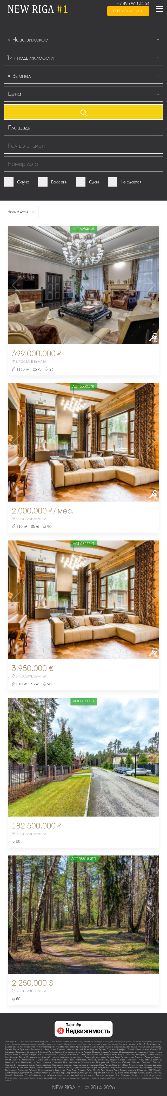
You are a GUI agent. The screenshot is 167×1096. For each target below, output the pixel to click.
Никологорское (12, 1062)
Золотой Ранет (47, 1052)
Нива (141, 1060)
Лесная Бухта (113, 1057)
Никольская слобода (31, 1062)
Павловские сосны (25, 1065)
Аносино (60, 1047)
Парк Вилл (117, 1065)
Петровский (29, 1067)
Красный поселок (50, 1057)
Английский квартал (46, 1047)
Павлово (157, 1062)
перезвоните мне (128, 12)
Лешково (139, 1057)
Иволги (79, 1052)
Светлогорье (11, 1073)
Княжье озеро (154, 1054)
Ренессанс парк (46, 1070)
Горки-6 (102, 1049)
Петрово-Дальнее (152, 1065)
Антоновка (70, 1047)
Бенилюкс (139, 1047)
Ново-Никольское (71, 1062)
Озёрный (126, 1062)
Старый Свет (99, 1073)
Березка (148, 1047)
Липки (147, 1057)
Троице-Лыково (137, 1073)
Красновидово (33, 1057)
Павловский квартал (61, 1065)
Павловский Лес (43, 1065)
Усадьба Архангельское (55, 1075)
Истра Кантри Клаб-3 (33, 1054)
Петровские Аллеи (14, 1067)
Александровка (154, 1044)
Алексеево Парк (28, 1047)
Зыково (58, 1052)
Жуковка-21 (155, 1049)
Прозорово (10, 1070)
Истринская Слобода (55, 1054)
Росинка (81, 1070)
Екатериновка (142, 1049)
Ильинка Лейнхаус (109, 1052)
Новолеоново (88, 1062)
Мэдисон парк (118, 1060)
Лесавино (101, 1057)
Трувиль (149, 1073)
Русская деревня (128, 1070)
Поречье (157, 1067)
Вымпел (71, 1049)
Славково (45, 1073)
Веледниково (37, 1049)
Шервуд (134, 1075)
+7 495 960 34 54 (132, 3)
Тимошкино (111, 1073)
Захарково (21, 1052)
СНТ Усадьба (155, 1070)
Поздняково (103, 1067)
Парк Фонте (129, 1065)
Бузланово (25, 1049)
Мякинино (132, 1060)
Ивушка (87, 1052)
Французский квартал (77, 1075)
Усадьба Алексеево (14, 1075)
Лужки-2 (16, 1060)
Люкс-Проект (29, 1060)
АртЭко (79, 1047)
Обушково (116, 1062)
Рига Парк (71, 1070)
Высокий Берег (82, 1049)
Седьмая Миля (25, 1073)
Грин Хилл (111, 1049)
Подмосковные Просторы (85, 1067)
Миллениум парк (65, 1060)
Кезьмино (130, 1054)
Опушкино (146, 1062)
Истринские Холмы (76, 1054)
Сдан (94, 182)
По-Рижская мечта (62, 1067)
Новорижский (102, 1062)
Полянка (148, 1067)
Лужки (8, 1060)
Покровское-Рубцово (132, 1067)
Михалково (81, 1060)
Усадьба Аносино (34, 1075)
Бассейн (59, 182)
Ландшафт (90, 1057)
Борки (16, 1049)
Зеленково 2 (33, 1052)
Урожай (157, 1073)
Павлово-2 (10, 1065)
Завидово (9, 1052)
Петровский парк (45, 1067)
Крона (80, 1057)
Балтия (119, 1047)
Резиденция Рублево (27, 1070)
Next (134, 285)
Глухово (94, 1049)
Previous (33, 285)
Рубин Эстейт (93, 1070)
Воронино (61, 1049)
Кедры (121, 1054)
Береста (157, 1047)
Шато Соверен (122, 1075)
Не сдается (131, 182)
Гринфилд (121, 1049)
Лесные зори (127, 1057)
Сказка (36, 1073)
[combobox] (83, 39)
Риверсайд (60, 1070)
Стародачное (85, 1073)
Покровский (115, 1067)
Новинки (58, 1062)
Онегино (136, 1062)
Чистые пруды (108, 1075)
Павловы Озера (80, 1065)
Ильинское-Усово (146, 1052)
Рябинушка (142, 1070)
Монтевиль (103, 1060)
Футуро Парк (94, 1075)
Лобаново (156, 1057)
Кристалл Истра (68, 1057)
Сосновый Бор (57, 1073)
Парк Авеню (105, 1065)
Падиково (93, 1065)
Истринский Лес (95, 1054)
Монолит (92, 1060)
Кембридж (141, 1054)
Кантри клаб (110, 1054)
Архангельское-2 (107, 1047)
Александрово (12, 1047)
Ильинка (96, 1052)
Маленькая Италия (47, 1060)
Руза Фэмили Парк (110, 1070)
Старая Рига (71, 1073)
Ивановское (69, 1052)
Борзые (8, 1049)
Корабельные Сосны (15, 1057)
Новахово (47, 1062)
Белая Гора (128, 1047)
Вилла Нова (50, 1049)
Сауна (23, 182)
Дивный (131, 1049)
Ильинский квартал (128, 1052)
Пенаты (139, 1065)
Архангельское (91, 1047)
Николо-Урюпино (153, 1060)
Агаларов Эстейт (137, 1044)
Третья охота (123, 1073)
